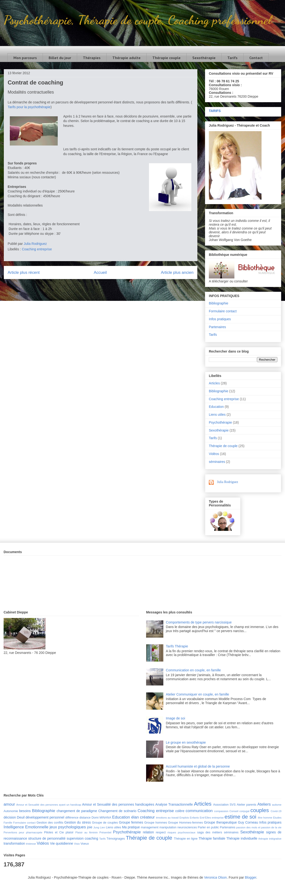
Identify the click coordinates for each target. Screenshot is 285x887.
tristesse (31, 843)
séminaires (217, 462)
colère (179, 811)
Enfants (194, 817)
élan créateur (143, 817)
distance (85, 817)
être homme (265, 817)
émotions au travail (167, 817)
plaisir (70, 832)
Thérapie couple (166, 57)
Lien (102, 827)
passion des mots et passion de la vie (258, 827)
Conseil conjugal (239, 811)
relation (148, 832)
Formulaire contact (223, 311)
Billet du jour (60, 57)
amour (9, 804)
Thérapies (92, 57)
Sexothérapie (204, 57)
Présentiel (105, 832)
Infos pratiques (220, 319)
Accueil (100, 272)
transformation (14, 843)
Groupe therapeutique (220, 822)
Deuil (21, 817)
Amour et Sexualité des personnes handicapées (118, 804)
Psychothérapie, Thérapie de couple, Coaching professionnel (137, 20)
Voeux (84, 843)
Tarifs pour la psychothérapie (29, 107)
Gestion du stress (77, 822)
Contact (256, 57)
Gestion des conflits (50, 822)
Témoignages (116, 838)
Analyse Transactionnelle (174, 804)
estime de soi (240, 817)
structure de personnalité (47, 838)
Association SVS (224, 804)
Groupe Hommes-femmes (185, 822)
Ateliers (264, 804)
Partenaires (217, 327)
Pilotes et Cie (54, 832)
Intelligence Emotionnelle (26, 827)
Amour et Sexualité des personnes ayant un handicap (48, 804)
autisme (276, 804)
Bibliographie (218, 303)
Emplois (184, 817)
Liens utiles (217, 414)
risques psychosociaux (181, 832)
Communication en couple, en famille (193, 670)
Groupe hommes (155, 822)
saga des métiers (209, 832)
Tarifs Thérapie (177, 646)
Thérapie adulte (126, 57)
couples (260, 810)
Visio (77, 843)
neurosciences (187, 827)
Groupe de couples (105, 822)
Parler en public (208, 827)
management (150, 827)
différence (71, 817)
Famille (8, 822)
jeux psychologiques (68, 827)
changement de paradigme (77, 811)
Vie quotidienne (61, 843)
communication (199, 810)
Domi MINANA (101, 817)
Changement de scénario (117, 811)
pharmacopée (34, 832)
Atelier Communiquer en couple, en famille (197, 694)
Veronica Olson (215, 877)
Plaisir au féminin (86, 832)
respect (160, 832)
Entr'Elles (205, 817)
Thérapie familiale (212, 838)
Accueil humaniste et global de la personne (198, 766)
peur (21, 832)
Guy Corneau (248, 822)
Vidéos (214, 454)
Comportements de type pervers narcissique (199, 622)
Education (216, 407)
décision (10, 817)
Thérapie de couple (223, 446)
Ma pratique (131, 827)
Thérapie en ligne (186, 838)
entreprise (218, 817)
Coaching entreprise (37, 249)
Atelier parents (246, 804)
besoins (25, 811)
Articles (214, 383)
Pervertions (10, 832)
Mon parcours (25, 57)
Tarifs (232, 57)
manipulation (167, 827)
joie (89, 827)
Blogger (250, 877)
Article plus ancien (177, 272)
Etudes (277, 817)
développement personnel (45, 817)
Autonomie (11, 811)
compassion (221, 811)
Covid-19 (276, 811)
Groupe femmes (131, 822)
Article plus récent (24, 272)
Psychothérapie (220, 422)
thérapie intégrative (269, 838)
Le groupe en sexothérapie (186, 742)
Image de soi (175, 718)
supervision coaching (82, 838)
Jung (96, 827)
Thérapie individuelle (241, 838)
